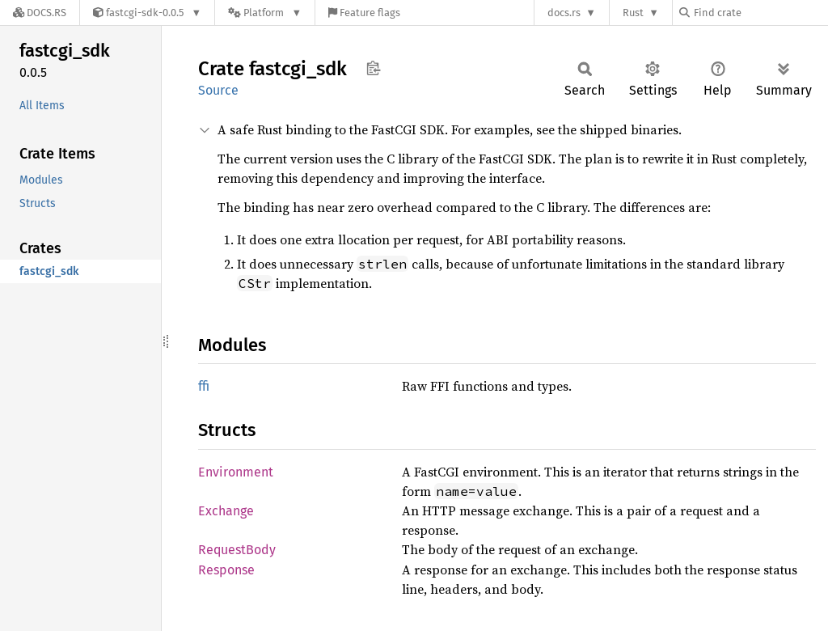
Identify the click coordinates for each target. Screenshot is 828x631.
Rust (633, 12)
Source (218, 90)
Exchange (226, 511)
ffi (203, 386)
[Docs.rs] (39, 12)
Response (226, 570)
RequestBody (237, 549)
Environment (235, 472)
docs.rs (564, 12)
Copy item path (373, 68)
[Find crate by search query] (760, 12)
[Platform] (265, 12)
